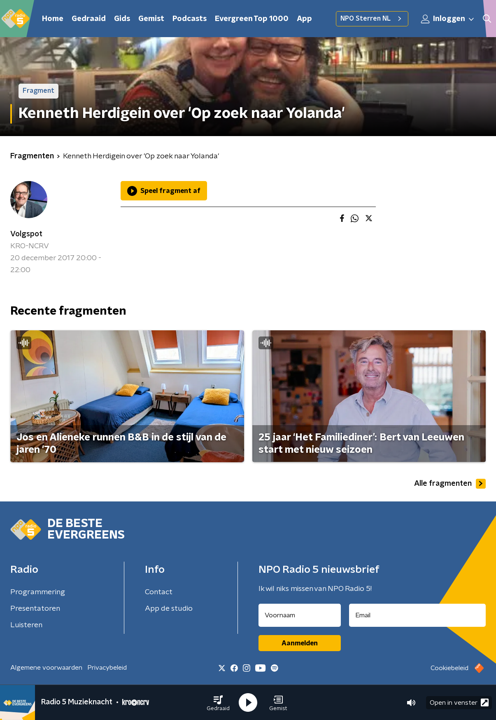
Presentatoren (35, 608)
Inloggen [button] (448, 19)
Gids (122, 19)
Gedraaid (89, 19)
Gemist (151, 19)
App (304, 19)
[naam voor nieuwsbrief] (299, 615)
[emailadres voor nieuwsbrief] (417, 615)
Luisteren (26, 625)
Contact (158, 592)
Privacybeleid (107, 667)
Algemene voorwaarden (46, 667)
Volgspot (26, 234)
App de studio (169, 608)
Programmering (37, 592)
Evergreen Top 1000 (252, 19)
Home (52, 19)
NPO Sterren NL (372, 18)
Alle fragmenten (450, 484)
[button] (218, 702)
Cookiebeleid (449, 668)
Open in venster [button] (459, 702)
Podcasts (189, 19)
